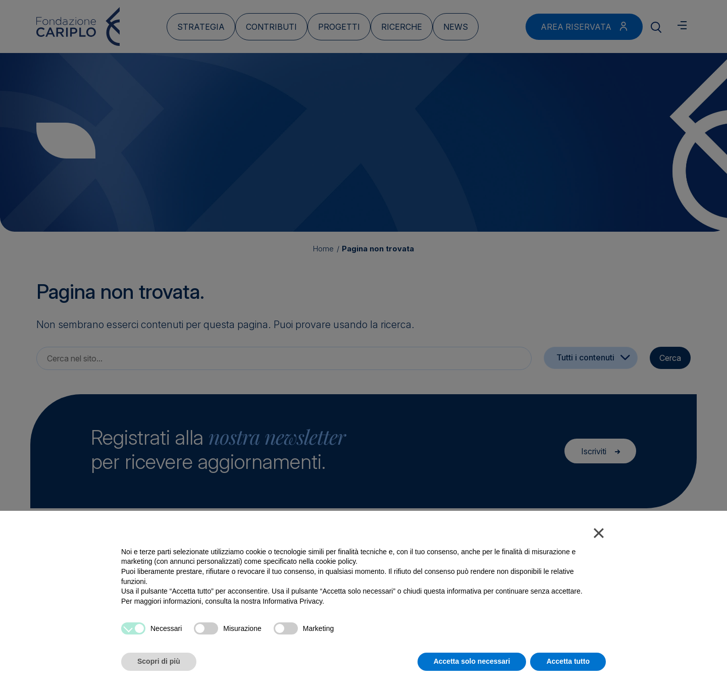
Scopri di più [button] (158, 661)
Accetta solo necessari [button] (472, 661)
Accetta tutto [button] (568, 661)
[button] (599, 535)
